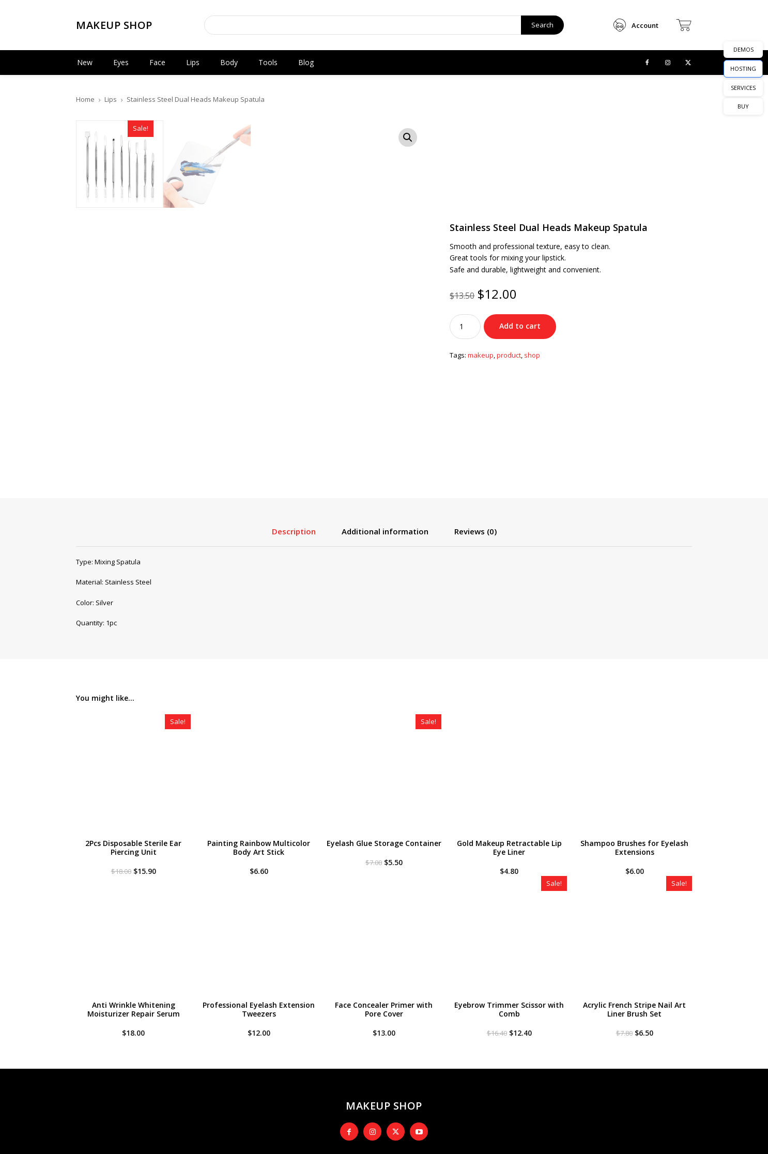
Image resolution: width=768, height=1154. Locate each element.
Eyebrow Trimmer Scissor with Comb (509, 805)
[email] (614, 1041)
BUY (743, 106)
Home (85, 99)
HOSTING (743, 68)
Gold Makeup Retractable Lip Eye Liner (509, 644)
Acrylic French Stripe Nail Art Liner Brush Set (634, 805)
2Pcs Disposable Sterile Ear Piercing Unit (133, 644)
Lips (110, 99)
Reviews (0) (475, 327)
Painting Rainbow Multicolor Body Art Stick (258, 644)
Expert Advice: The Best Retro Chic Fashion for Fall (284, 1031)
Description (294, 327)
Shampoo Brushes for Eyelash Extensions (634, 644)
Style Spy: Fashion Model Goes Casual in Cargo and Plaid (281, 1051)
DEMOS (743, 49)
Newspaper (310, 1139)
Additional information (385, 327)
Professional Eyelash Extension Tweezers (259, 805)
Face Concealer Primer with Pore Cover (384, 805)
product (509, 254)
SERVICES (743, 87)
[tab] (293, 331)
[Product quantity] (465, 224)
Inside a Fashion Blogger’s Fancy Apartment (275, 1096)
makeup (481, 254)
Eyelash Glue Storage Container (384, 639)
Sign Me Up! (614, 1069)
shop (532, 254)
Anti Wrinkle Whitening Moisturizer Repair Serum (133, 805)
